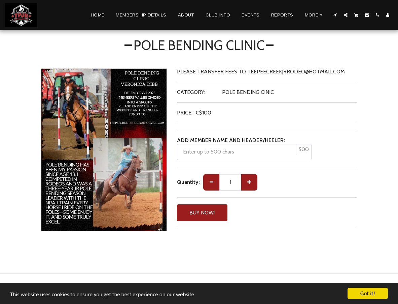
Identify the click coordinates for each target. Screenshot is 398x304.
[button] (335, 14)
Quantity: (188, 182)
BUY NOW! (202, 212)
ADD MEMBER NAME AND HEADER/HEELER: (231, 140)
